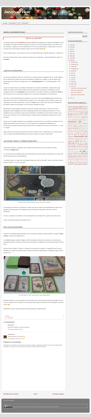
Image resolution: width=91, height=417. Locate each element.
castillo (69, 111)
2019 (71, 58)
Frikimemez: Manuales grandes (78, 88)
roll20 (69, 154)
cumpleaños (76, 113)
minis (76, 138)
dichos (83, 114)
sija (87, 156)
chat (73, 111)
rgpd (76, 151)
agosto (73, 70)
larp (80, 131)
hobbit (80, 125)
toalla (78, 159)
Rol (19, 23)
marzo (73, 81)
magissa (78, 133)
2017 (71, 98)
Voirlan (84, 164)
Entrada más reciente (10, 394)
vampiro (86, 162)
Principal (5, 23)
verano (71, 164)
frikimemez (22, 42)
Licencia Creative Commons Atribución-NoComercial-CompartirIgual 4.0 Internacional (41, 406)
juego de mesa (72, 128)
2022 (71, 51)
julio (72, 73)
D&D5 (81, 113)
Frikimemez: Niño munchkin (78, 94)
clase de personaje (79, 111)
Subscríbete (25, 23)
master (75, 134)
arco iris (70, 108)
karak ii (84, 128)
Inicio (35, 394)
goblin (84, 123)
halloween (75, 125)
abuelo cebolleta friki (80, 106)
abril (72, 79)
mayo (72, 77)
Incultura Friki (17, 11)
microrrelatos (70, 138)
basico (76, 109)
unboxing (80, 162)
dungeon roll (72, 116)
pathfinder (74, 144)
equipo (69, 117)
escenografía (75, 117)
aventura (76, 108)
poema (84, 146)
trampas (77, 161)
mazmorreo (82, 134)
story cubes (82, 158)
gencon (79, 123)
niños (69, 143)
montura (84, 140)
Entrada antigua (58, 394)
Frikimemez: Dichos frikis (77, 90)
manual (84, 133)
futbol (84, 122)
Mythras (77, 141)
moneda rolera (83, 138)
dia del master (76, 114)
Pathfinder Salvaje (83, 144)
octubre (73, 66)
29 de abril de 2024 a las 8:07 (15, 329)
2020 (71, 55)
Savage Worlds (72, 156)
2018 (71, 60)
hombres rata (77, 126)
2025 (71, 45)
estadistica (83, 117)
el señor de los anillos (81, 116)
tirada (74, 159)
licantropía (85, 131)
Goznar (10, 334)
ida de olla (84, 126)
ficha (85, 119)
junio (72, 75)
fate (82, 119)
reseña (75, 149)
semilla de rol (81, 156)
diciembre (73, 62)
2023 (71, 49)
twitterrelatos (71, 162)
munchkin (10, 317)
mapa (69, 134)
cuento (71, 113)
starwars (76, 158)
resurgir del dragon (82, 149)
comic (86, 111)
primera (17, 42)
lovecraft (71, 133)
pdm (80, 146)
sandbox (84, 154)
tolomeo (82, 159)
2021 (71, 53)
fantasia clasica (75, 119)
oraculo (81, 143)
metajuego (70, 136)
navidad (84, 141)
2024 (71, 47)
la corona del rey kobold (77, 130)
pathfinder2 (73, 146)
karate (69, 130)
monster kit (70, 140)
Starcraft (71, 158)
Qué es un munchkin (76, 92)
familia (69, 119)
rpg (79, 154)
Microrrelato (79, 136)
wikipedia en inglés (26, 207)
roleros (83, 153)
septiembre (74, 68)
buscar (80, 109)
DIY (87, 114)
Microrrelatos (13, 23)
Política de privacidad (8, 400)
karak (80, 128)
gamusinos (70, 123)
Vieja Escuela (77, 164)
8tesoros (70, 106)
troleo (84, 161)
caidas (85, 109)
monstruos (77, 140)
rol (81, 151)
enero (72, 86)
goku (69, 125)
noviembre (74, 64)
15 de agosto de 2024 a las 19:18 (16, 338)
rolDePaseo (75, 153)
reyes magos (70, 151)
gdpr (75, 123)
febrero (73, 84)
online (76, 143)
